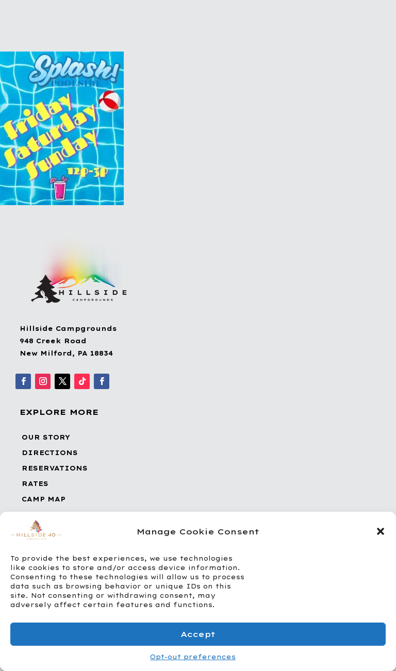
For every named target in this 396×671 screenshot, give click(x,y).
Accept (198, 634)
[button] (380, 531)
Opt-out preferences (193, 657)
